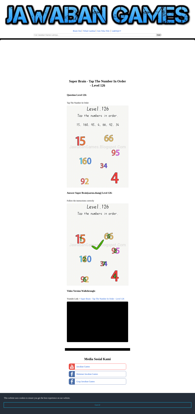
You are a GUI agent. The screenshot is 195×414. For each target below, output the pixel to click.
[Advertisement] (78, 59)
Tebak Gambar (89, 31)
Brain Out (77, 31)
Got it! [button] (97, 405)
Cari (158, 35)
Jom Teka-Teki (103, 31)
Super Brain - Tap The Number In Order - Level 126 (102, 299)
